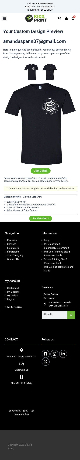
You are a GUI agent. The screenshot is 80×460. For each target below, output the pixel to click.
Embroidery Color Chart (57, 248)
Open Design (40, 170)
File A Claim (13, 307)
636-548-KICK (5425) (21, 383)
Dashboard (13, 288)
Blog (46, 240)
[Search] (71, 315)
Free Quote (13, 248)
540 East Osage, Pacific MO (21, 356)
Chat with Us (21, 369)
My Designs (13, 291)
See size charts (40, 218)
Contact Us (13, 259)
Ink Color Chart (52, 244)
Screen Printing (51, 294)
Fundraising (13, 251)
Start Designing (15, 255)
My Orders (12, 295)
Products (12, 240)
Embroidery (49, 298)
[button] (4, 18)
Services (11, 244)
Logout (11, 299)
